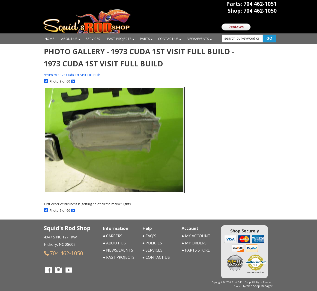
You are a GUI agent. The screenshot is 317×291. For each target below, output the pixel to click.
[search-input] (242, 38)
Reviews (236, 27)
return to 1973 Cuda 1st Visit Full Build (72, 75)
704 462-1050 (57, 252)
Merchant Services (255, 272)
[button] (249, 39)
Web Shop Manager (262, 285)
